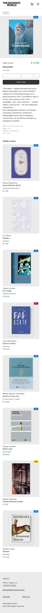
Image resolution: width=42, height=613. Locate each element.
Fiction (6, 13)
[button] (31, 4)
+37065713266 (9, 585)
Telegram (6, 597)
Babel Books (14, 131)
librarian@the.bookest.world (13, 590)
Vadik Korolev (8, 63)
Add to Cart (21, 82)
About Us (26, 597)
